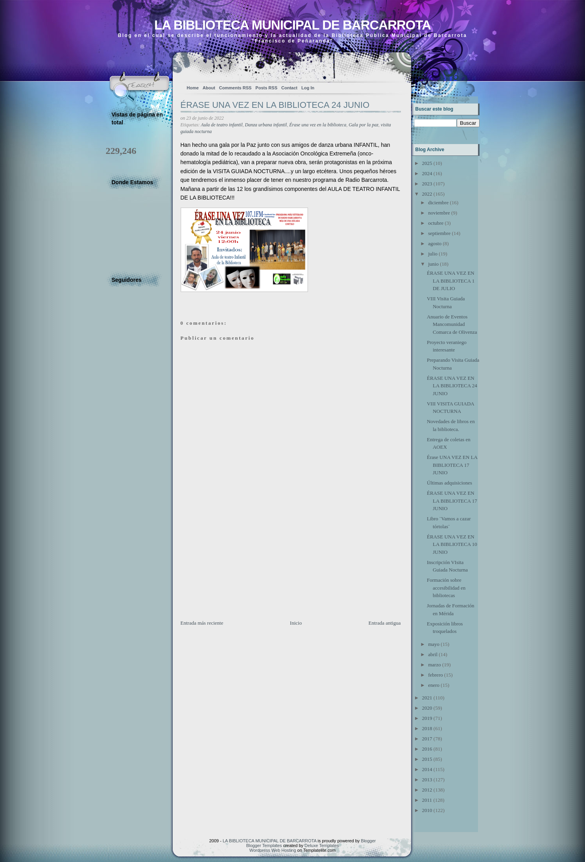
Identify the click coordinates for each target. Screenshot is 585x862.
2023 (427, 184)
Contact (289, 87)
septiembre (439, 233)
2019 (427, 718)
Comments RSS (235, 87)
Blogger (368, 840)
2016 (427, 749)
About (209, 87)
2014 (427, 769)
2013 (427, 779)
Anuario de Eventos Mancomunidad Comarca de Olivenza (452, 324)
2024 (427, 173)
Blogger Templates (264, 845)
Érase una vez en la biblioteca (317, 125)
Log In (307, 87)
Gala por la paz (363, 125)
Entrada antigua (385, 623)
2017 (427, 739)
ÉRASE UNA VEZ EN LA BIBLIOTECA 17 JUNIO (452, 500)
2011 (427, 800)
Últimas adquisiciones (449, 483)
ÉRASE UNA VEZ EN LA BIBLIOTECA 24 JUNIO (275, 105)
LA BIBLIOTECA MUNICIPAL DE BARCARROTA (292, 25)
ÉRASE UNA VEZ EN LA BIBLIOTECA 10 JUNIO (452, 544)
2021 (427, 698)
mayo (433, 644)
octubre (435, 223)
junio (433, 264)
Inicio (296, 623)
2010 (427, 810)
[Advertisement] (240, 564)
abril (432, 654)
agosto (434, 243)
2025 (427, 163)
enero (433, 685)
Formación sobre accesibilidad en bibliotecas (446, 587)
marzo (434, 665)
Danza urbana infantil (266, 125)
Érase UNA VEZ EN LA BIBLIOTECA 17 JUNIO (452, 464)
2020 (427, 708)
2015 (427, 759)
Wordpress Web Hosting (272, 850)
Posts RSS (266, 87)
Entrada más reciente (202, 623)
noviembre (439, 213)
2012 (427, 790)
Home (193, 87)
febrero (435, 675)
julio (432, 254)
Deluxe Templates (321, 845)
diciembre (438, 202)
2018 (427, 728)
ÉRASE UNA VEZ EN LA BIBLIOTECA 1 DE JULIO (450, 280)
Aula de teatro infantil (222, 125)
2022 (427, 194)
